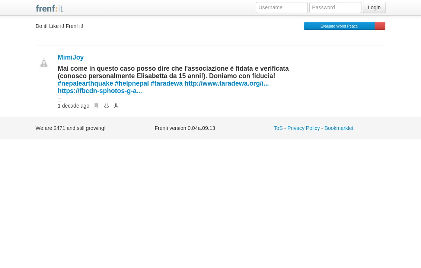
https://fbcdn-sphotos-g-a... (100, 91)
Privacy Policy (303, 128)
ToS (278, 128)
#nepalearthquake (85, 83)
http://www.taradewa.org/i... (228, 83)
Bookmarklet (339, 128)
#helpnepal (132, 83)
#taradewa (167, 83)
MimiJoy (71, 57)
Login (374, 7)
